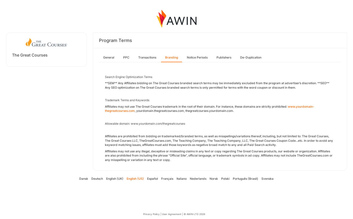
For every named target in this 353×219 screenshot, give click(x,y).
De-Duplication (250, 57)
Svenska (267, 178)
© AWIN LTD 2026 (194, 214)
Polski (225, 178)
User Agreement (171, 214)
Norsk (214, 178)
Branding (171, 57)
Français (167, 178)
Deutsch (97, 178)
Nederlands (198, 178)
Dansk (83, 178)
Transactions (147, 57)
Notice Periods (197, 57)
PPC (126, 57)
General (108, 57)
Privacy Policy (151, 214)
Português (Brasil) (245, 178)
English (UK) (114, 178)
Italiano (181, 178)
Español (152, 178)
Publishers (223, 57)
